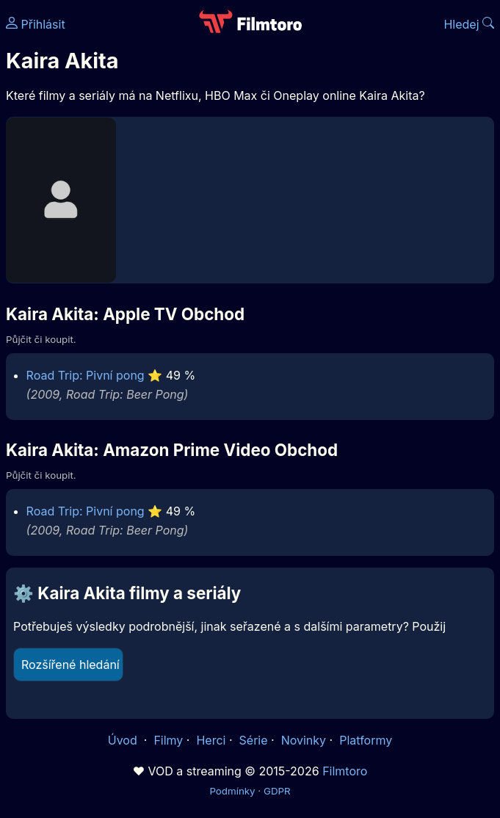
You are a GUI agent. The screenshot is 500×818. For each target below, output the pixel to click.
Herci (210, 740)
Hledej (468, 24)
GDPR (277, 791)
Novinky (303, 740)
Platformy (365, 740)
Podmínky (232, 791)
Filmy (168, 740)
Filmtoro (344, 771)
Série (253, 740)
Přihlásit (35, 24)
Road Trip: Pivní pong (85, 375)
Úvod (124, 740)
